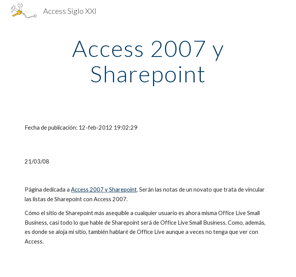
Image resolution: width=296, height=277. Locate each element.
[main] (148, 60)
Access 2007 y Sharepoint (104, 189)
